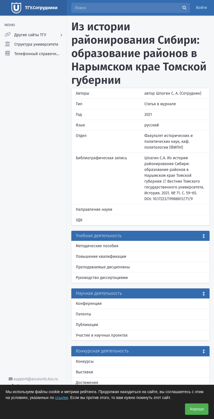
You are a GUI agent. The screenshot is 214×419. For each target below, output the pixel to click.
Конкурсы (85, 361)
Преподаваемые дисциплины (103, 267)
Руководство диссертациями (102, 277)
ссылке (61, 397)
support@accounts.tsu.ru (33, 379)
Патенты (83, 314)
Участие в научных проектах (102, 335)
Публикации (87, 324)
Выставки (84, 372)
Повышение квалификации (101, 256)
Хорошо (196, 409)
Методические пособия (97, 246)
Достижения (87, 382)
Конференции (89, 303)
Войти (201, 7)
